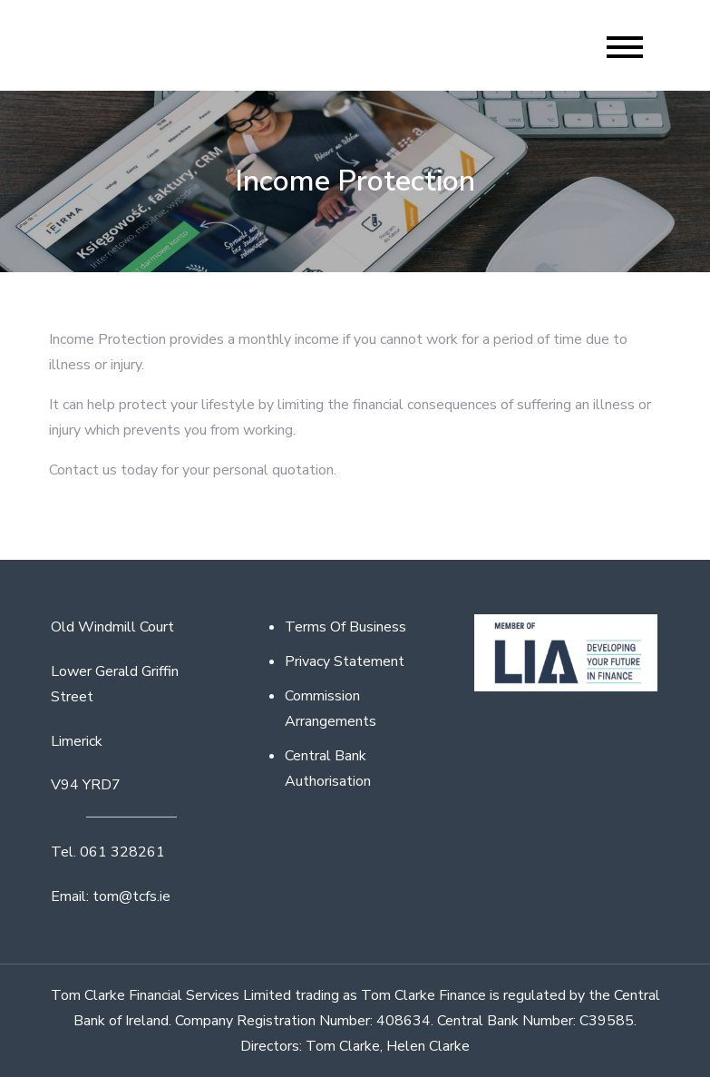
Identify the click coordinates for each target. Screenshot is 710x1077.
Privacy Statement (344, 661)
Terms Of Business (345, 627)
